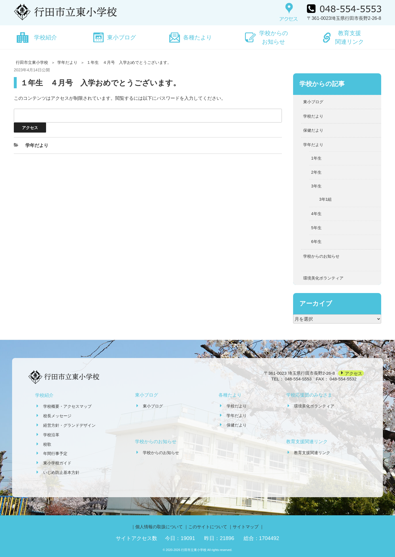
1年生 (316, 158)
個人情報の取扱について (159, 526)
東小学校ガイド (57, 463)
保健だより (313, 130)
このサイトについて (207, 526)
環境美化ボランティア (323, 278)
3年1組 (325, 199)
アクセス (353, 373)
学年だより (67, 62)
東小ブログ (121, 37)
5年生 (316, 227)
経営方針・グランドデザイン (69, 425)
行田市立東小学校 (32, 62)
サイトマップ (246, 526)
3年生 (316, 186)
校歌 (47, 444)
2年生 (316, 172)
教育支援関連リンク (349, 37)
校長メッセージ (57, 416)
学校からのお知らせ (273, 37)
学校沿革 (51, 434)
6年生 (316, 241)
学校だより (313, 116)
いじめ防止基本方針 (61, 472)
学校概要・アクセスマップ (67, 406)
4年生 (316, 213)
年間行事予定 (55, 453)
